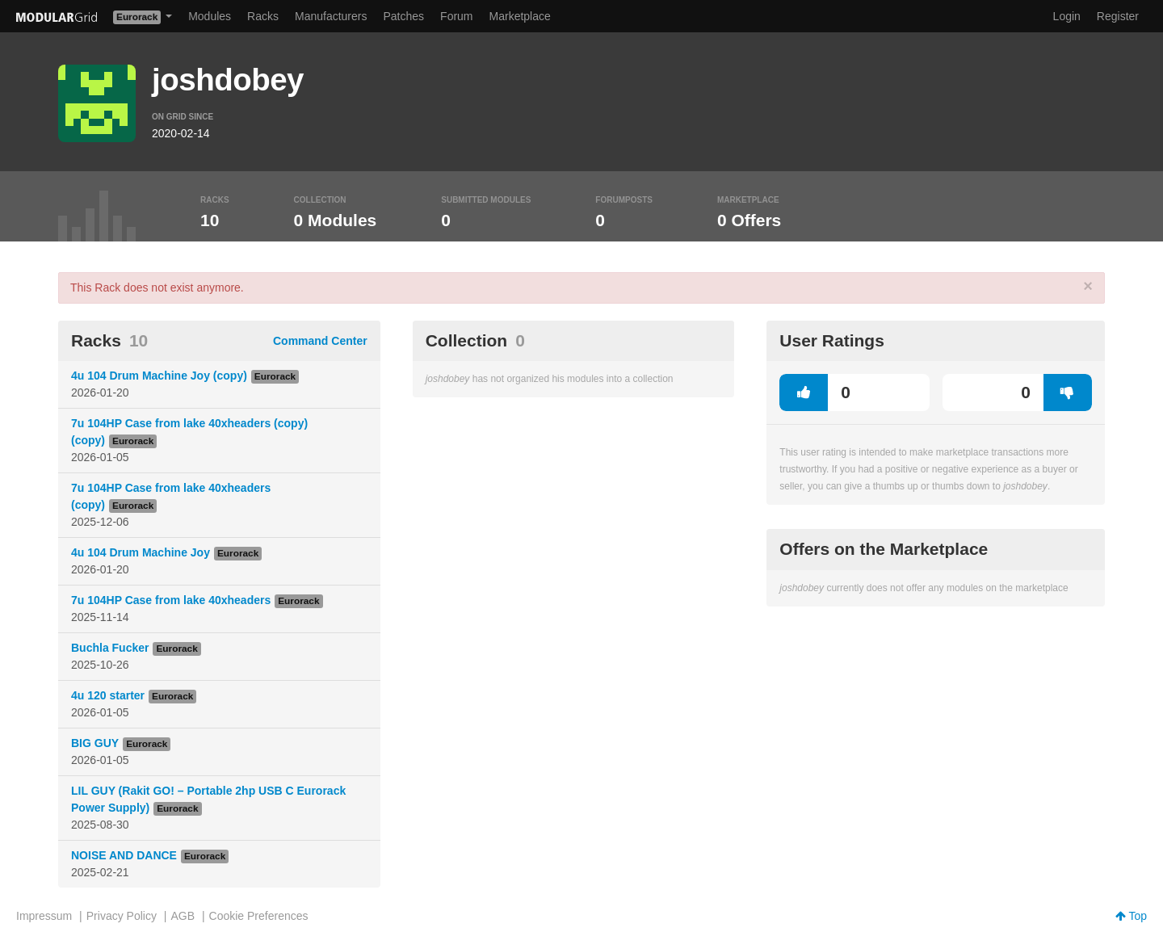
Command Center (320, 340)
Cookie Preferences (259, 915)
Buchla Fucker (110, 647)
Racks (263, 16)
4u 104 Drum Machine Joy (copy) (159, 375)
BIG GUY (95, 743)
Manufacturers (331, 16)
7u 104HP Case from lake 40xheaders (171, 600)
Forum (456, 16)
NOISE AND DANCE (124, 855)
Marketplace (520, 16)
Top (1131, 915)
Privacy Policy (121, 915)
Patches (403, 16)
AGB (182, 915)
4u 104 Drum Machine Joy (140, 552)
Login (1067, 16)
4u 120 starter (108, 695)
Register (1118, 16)
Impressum (44, 915)
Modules (209, 16)
